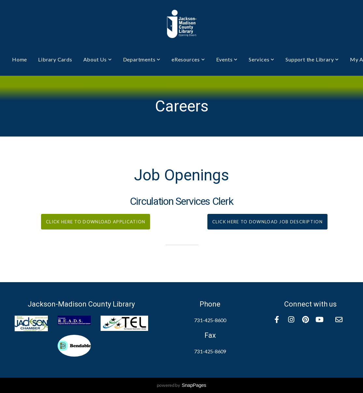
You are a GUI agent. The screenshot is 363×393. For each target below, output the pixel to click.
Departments (142, 59)
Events (227, 59)
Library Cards (55, 59)
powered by (181, 385)
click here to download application (95, 221)
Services (261, 59)
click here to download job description (267, 221)
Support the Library (312, 59)
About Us (97, 59)
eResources (188, 59)
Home (19, 59)
